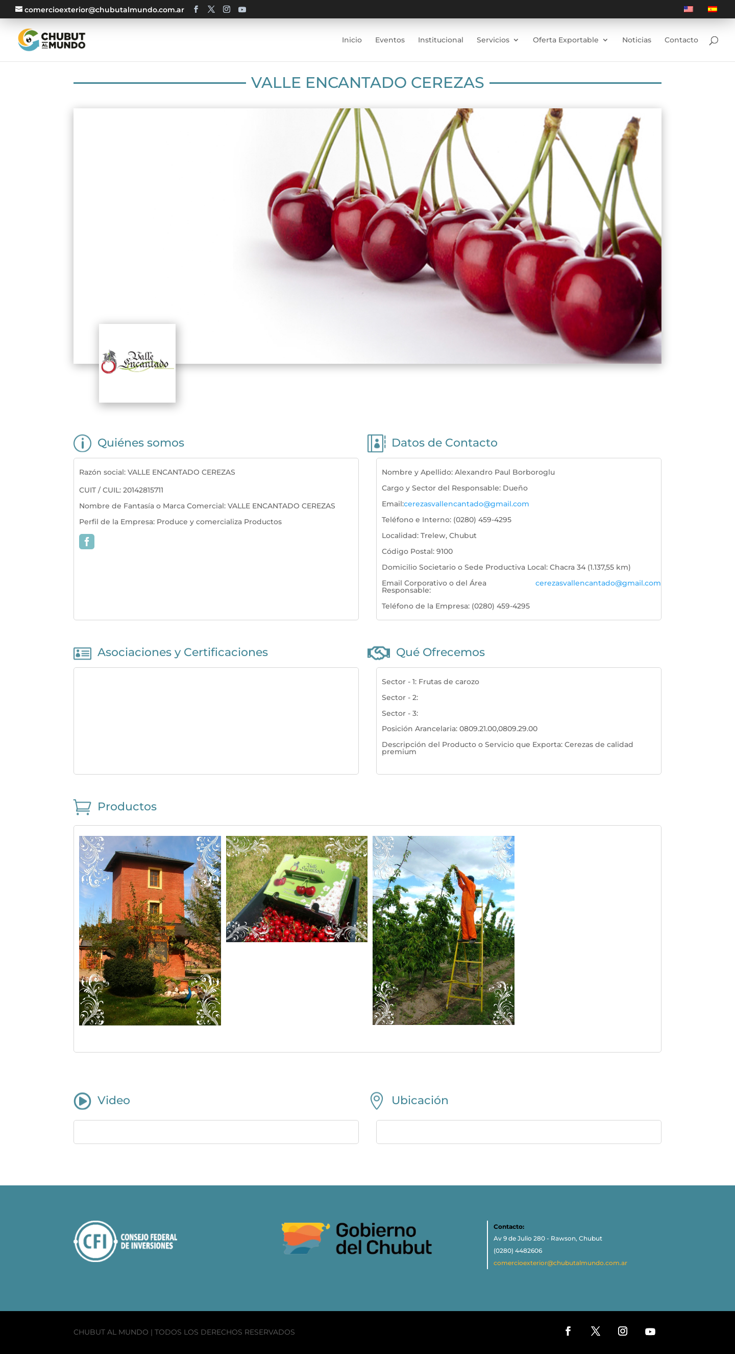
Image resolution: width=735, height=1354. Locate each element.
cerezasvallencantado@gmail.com (466, 503)
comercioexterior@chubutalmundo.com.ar (560, 1263)
